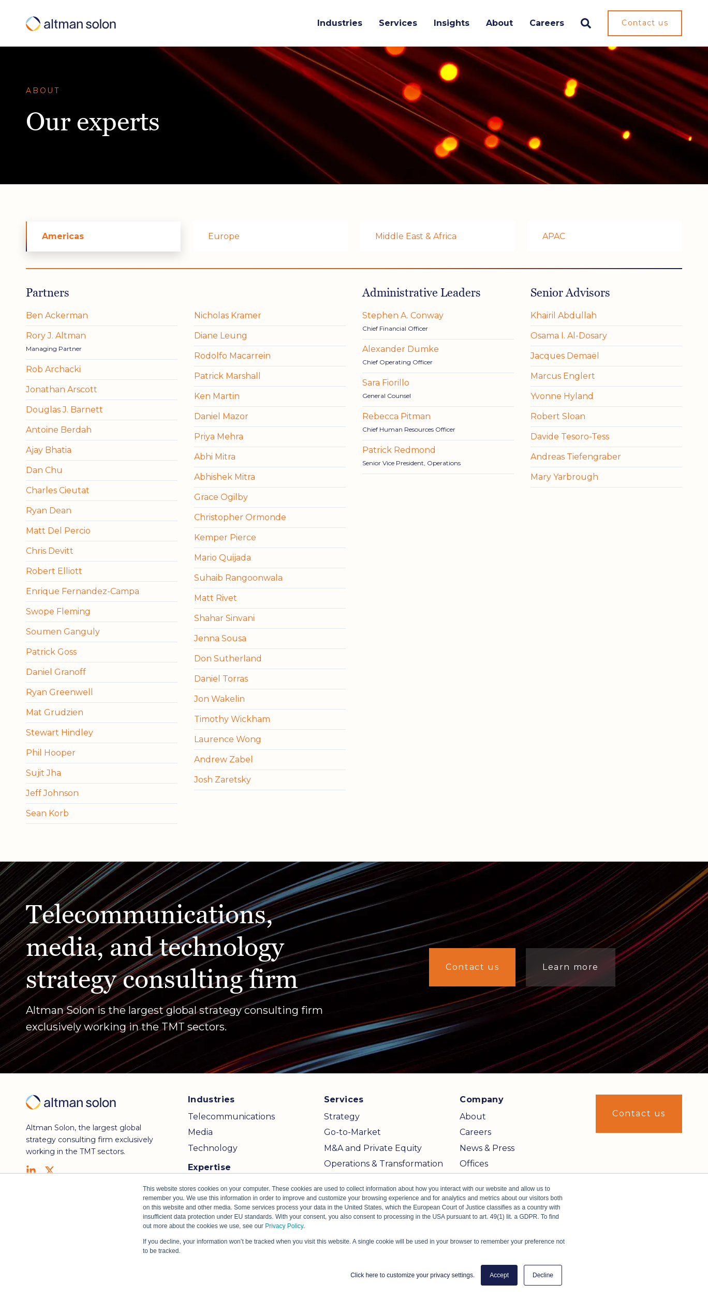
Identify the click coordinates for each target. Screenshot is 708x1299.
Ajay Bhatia (48, 450)
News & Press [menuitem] (487, 1148)
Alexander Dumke (400, 349)
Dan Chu (44, 470)
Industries (339, 23)
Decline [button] (543, 1275)
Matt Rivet (215, 598)
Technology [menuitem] (213, 1148)
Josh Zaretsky (222, 780)
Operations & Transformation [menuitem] (383, 1164)
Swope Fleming (58, 611)
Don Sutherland (228, 658)
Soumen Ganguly (63, 632)
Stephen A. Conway (403, 315)
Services (398, 23)
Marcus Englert (562, 376)
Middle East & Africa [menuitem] (415, 236)
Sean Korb (47, 813)
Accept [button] (499, 1275)
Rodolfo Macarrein (232, 356)
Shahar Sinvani (224, 618)
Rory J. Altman (56, 336)
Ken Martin (217, 396)
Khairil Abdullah (563, 315)
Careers (546, 23)
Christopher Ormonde (240, 517)
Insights (451, 23)
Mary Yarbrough (564, 477)
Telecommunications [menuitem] (231, 1116)
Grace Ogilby (221, 497)
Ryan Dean (48, 510)
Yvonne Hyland (562, 396)
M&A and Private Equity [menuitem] (373, 1148)
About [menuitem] (473, 1116)
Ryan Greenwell (59, 692)
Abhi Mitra (214, 457)
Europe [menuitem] (224, 236)
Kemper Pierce (225, 537)
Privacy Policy (284, 1226)
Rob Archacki (53, 369)
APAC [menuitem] (553, 236)
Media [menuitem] (200, 1132)
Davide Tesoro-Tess (569, 436)
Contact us (645, 22)
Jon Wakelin (219, 699)
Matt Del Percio (58, 531)
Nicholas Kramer (227, 315)
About (499, 23)
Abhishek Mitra (224, 477)
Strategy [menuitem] (342, 1116)
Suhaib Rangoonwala (238, 578)
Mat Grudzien (54, 712)
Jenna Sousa (220, 638)
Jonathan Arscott (61, 389)
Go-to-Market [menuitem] (352, 1132)
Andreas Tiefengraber (575, 457)
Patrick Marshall (227, 376)
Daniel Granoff (56, 672)
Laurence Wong (227, 739)
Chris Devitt (49, 551)
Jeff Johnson (52, 793)
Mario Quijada (222, 558)
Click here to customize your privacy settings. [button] (412, 1275)
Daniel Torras (221, 679)
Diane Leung (220, 336)
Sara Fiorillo (385, 383)
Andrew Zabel (223, 759)
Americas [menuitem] (63, 236)
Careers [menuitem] (475, 1132)
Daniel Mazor (221, 416)
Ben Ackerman (57, 315)
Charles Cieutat (58, 490)
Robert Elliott (54, 571)
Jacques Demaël (564, 356)
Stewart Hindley (59, 732)
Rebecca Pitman (396, 416)
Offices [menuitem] (474, 1164)
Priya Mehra (218, 436)
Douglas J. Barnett (64, 410)
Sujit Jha (43, 773)
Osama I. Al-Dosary (568, 336)
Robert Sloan (557, 416)
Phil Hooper (51, 753)
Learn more (570, 967)
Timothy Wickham (232, 719)
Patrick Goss (51, 652)
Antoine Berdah (59, 430)
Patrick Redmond (399, 450)
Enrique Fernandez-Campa (82, 591)
